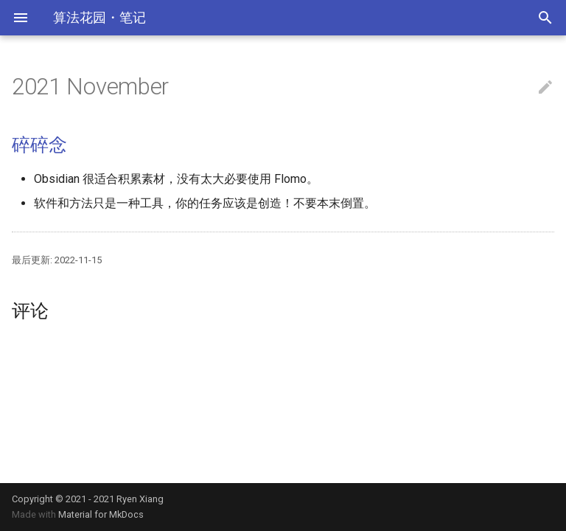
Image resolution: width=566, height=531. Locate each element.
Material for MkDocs (101, 514)
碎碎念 (39, 145)
